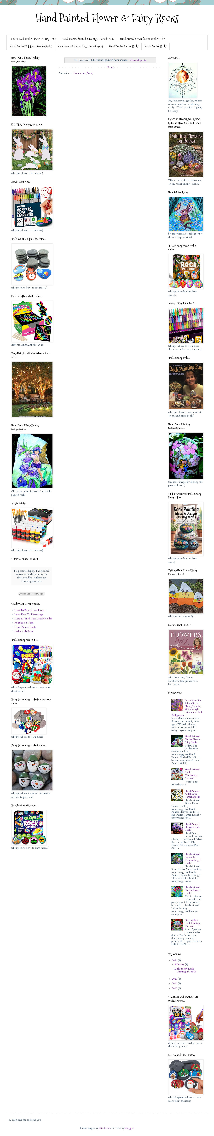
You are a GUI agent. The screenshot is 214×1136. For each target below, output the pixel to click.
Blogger (129, 1128)
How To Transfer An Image (29, 610)
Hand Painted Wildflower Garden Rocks (192, 793)
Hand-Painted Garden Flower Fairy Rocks (193, 739)
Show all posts (138, 60)
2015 (175, 988)
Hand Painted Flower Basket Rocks (192, 826)
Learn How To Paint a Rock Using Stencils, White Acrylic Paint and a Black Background (186, 708)
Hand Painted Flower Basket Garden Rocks (142, 39)
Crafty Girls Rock (23, 631)
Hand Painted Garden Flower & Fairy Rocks (33, 39)
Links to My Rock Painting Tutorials (192, 923)
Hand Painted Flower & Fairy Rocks (107, 18)
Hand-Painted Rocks (156, 46)
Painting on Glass (23, 622)
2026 (175, 960)
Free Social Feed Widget (31, 594)
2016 (175, 983)
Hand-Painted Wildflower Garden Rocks (31, 46)
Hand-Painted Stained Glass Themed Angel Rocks (193, 859)
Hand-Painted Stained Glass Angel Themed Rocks (88, 39)
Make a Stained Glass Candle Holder (33, 618)
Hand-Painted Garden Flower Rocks (193, 890)
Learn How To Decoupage (28, 614)
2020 (175, 978)
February (180, 964)
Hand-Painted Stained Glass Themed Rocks (80, 46)
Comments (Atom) (83, 73)
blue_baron (104, 1128)
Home (110, 67)
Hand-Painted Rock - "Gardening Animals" (192, 774)
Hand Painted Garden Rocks (124, 46)
